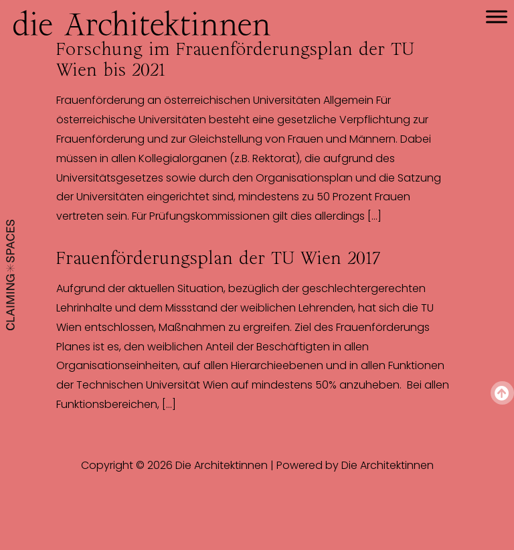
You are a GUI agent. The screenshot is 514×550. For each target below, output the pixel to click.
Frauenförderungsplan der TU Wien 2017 (218, 258)
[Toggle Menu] (496, 16)
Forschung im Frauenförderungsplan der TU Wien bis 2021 (235, 59)
